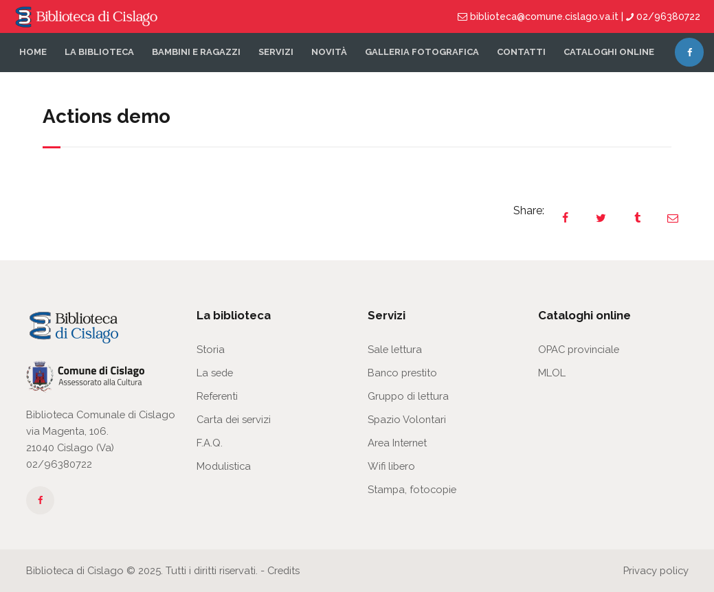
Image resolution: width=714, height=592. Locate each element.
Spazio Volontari (407, 419)
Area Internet (397, 442)
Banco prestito (402, 372)
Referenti (217, 396)
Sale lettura (395, 349)
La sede (215, 372)
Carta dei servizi (234, 419)
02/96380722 (59, 464)
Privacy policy (656, 570)
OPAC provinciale (578, 349)
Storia (211, 349)
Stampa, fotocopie (412, 489)
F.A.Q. (210, 442)
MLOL (552, 372)
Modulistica (224, 466)
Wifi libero (391, 466)
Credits (283, 570)
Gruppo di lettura (408, 396)
